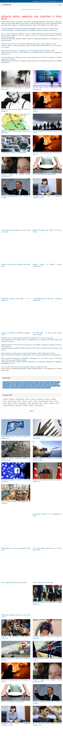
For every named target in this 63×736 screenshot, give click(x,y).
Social (5, 403)
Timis (28, 387)
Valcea (38, 387)
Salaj (58, 385)
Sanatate (33, 399)
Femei (5, 401)
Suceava (16, 387)
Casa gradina (22, 403)
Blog (29, 403)
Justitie (30, 401)
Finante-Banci (39, 405)
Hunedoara (6, 385)
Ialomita (12, 385)
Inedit (35, 401)
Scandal (5, 399)
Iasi (17, 385)
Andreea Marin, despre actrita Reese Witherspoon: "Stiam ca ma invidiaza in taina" (28, 44)
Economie (52, 403)
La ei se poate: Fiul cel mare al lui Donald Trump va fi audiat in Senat (24, 367)
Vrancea (48, 387)
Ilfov (21, 385)
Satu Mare (6, 387)
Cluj (13, 383)
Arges (12, 382)
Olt (49, 385)
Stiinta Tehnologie (8, 405)
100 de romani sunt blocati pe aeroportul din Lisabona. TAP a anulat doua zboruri (28, 353)
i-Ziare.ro (6, 5)
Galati (41, 383)
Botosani (36, 382)
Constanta (18, 383)
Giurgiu (46, 383)
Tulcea (33, 387)
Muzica (10, 403)
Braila (42, 382)
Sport (51, 401)
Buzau (52, 382)
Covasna (25, 383)
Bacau (17, 382)
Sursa (56, 25)
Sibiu (11, 387)
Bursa (56, 401)
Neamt (45, 385)
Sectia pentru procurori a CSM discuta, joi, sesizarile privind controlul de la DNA (28, 50)
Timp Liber (35, 403)
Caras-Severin (6, 383)
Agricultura (18, 405)
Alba (4, 382)
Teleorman (23, 387)
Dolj (37, 383)
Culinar (47, 399)
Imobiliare (12, 399)
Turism (24, 401)
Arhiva (31, 411)
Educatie (31, 405)
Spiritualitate (20, 399)
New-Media (40, 399)
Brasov (47, 382)
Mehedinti (34, 385)
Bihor (21, 382)
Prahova (53, 385)
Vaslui (43, 387)
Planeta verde (12, 401)
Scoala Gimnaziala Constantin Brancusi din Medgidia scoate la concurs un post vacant (29, 28)
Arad (8, 382)
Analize (46, 403)
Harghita (56, 383)
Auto (57, 403)
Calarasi (57, 382)
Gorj (51, 383)
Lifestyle (53, 399)
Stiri (40, 403)
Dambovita (31, 383)
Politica (27, 399)
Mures (40, 385)
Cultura (15, 403)
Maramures (27, 385)
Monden (25, 405)
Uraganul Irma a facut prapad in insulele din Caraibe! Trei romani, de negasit (27, 338)
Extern (19, 401)
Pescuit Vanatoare (44, 401)
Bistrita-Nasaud (28, 382)
